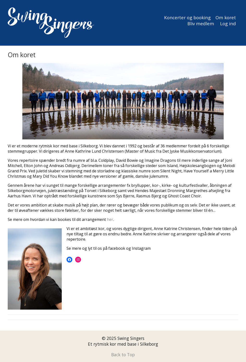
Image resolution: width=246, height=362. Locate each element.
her (110, 219)
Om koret (225, 17)
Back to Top (123, 354)
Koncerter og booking (187, 17)
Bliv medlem (200, 23)
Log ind (228, 23)
